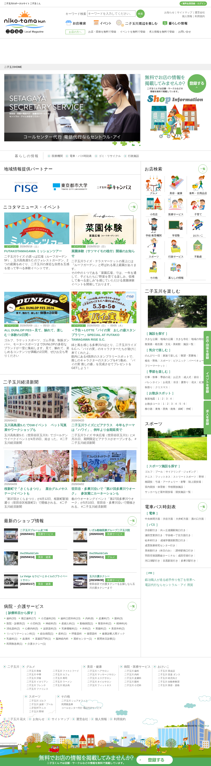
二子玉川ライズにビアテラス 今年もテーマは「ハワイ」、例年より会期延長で (103, 427)
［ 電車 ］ (152, 513)
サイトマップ (60, 719)
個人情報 (101, 719)
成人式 (187, 377)
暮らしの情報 (27, 156)
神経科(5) (51, 623)
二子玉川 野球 (36, 711)
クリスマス (161, 387)
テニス (148, 476)
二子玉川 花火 (16, 719)
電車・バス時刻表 (81, 156)
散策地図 (150, 398)
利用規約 (120, 719)
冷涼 (175, 382)
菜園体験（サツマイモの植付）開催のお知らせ (103, 253)
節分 (196, 377)
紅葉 (201, 382)
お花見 (166, 382)
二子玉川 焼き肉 (61, 685)
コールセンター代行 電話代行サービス (81, 708)
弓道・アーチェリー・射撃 (170, 481)
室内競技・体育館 (155, 486)
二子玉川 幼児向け (167, 678)
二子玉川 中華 (34, 674)
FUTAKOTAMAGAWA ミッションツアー (33, 251)
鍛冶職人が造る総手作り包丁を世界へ (170, 579)
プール (159, 471)
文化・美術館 (173, 344)
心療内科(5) (31, 628)
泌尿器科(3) (49, 628)
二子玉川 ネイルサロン (99, 681)
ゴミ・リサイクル (110, 156)
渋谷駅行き (151, 530)
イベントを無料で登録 (132, 31)
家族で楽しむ (170, 355)
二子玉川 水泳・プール (41, 704)
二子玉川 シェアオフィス (74, 700)
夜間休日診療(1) (106, 638)
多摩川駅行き (188, 560)
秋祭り (148, 387)
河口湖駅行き (152, 560)
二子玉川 (13, 666)
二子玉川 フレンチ (36, 685)
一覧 (133, 207)
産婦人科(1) (68, 623)
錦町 (180, 408)
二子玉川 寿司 (60, 678)
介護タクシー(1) (36, 643)
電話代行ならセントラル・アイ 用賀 (169, 584)
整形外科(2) (104, 623)
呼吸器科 (77, 633)
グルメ (111, 557)
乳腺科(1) (12, 638)
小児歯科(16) (48, 618)
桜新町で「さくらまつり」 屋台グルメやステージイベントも (36, 491)
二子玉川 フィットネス (99, 685)
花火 (193, 382)
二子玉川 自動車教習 (169, 681)
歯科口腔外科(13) (70, 618)
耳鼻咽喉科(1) (69, 628)
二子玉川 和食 (34, 671)
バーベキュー (196, 360)
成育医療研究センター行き (160, 545)
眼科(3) (118, 618)
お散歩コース (152, 403)
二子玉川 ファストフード (66, 671)
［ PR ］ (150, 573)
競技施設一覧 (183, 492)
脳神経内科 (62, 638)
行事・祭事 (151, 377)
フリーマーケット (155, 365)
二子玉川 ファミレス (37, 689)
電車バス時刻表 (160, 506)
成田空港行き (185, 555)
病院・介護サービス (24, 606)
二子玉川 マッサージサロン (101, 674)
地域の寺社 (197, 339)
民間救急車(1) (14, 643)
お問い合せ (184, 31)
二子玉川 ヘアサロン (98, 671)
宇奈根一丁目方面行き (178, 535)
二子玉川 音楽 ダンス (169, 674)
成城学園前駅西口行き (173, 540)
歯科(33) (11, 618)
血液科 (26, 638)
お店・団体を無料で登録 (102, 31)
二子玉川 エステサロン (99, 678)
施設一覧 (188, 344)
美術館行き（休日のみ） (159, 550)
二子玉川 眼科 (131, 681)
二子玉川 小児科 (132, 685)
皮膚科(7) (104, 618)
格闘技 (148, 481)
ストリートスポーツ (184, 476)
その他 (65, 696)
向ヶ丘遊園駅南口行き (173, 530)
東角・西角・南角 (165, 408)
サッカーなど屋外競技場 (159, 492)
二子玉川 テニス (37, 708)
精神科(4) (121, 623)
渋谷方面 (168, 518)
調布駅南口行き (184, 550)
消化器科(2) (13, 628)
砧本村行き (151, 540)
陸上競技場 (194, 481)
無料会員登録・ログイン (194, 3)
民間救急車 (67, 704)
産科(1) (62, 633)
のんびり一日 (152, 355)
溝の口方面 (197, 518)
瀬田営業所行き (154, 535)
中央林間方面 (152, 518)
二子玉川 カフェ (61, 674)
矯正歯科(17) (28, 618)
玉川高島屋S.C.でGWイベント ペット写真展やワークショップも (35, 427)
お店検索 (153, 169)
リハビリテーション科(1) (21, 633)
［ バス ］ (152, 524)
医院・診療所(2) (16, 623)
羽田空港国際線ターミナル (160, 555)
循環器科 (92, 633)
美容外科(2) (118, 628)
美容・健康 (44, 557)
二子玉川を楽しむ (162, 291)
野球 (201, 476)
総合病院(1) (46, 633)
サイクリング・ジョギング (181, 471)
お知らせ (39, 719)
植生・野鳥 (151, 360)
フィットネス (162, 476)
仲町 (188, 408)
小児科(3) (35, 623)
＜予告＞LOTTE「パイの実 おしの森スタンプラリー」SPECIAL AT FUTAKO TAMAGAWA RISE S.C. (103, 334)
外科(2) (86, 628)
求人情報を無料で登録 (161, 31)
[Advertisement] (106, 51)
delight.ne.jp (203, 726)
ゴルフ (148, 471)
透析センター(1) (83, 638)
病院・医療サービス (137, 666)
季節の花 (165, 377)
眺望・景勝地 (188, 355)
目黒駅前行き (170, 560)
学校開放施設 (175, 486)
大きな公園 (151, 339)
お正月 (177, 377)
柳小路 (148, 408)
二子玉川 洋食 (34, 678)
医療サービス (45, 534)
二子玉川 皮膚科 (132, 678)
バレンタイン (152, 382)
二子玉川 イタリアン (37, 681)
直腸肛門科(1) (43, 638)
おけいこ (163, 666)
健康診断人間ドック (113, 633)
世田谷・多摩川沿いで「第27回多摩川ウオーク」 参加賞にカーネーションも (103, 491)
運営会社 (82, 719)
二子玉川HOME (13, 67)
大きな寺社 (182, 339)
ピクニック (179, 360)
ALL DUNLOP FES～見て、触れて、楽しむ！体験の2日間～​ (33, 332)
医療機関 (57, 156)
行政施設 (133, 156)
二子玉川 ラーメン (62, 681)
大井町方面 (182, 518)
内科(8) (89, 618)
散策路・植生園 (154, 344)
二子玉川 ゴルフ (37, 700)
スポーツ (165, 360)
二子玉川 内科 (131, 674)
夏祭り (185, 382)
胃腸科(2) (100, 628)
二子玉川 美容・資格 (169, 685)
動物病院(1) (86, 623)
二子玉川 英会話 (166, 671)
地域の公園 (166, 339)
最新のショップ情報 (24, 520)
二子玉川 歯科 (131, 671)
